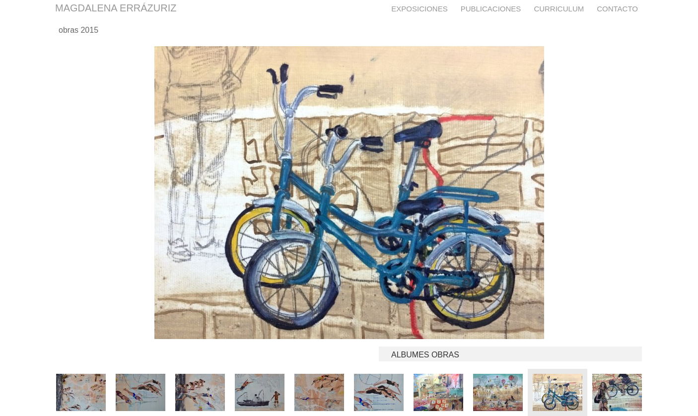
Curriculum (559, 8)
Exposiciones (419, 8)
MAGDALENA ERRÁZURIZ (115, 7)
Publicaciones (491, 8)
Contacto (617, 8)
